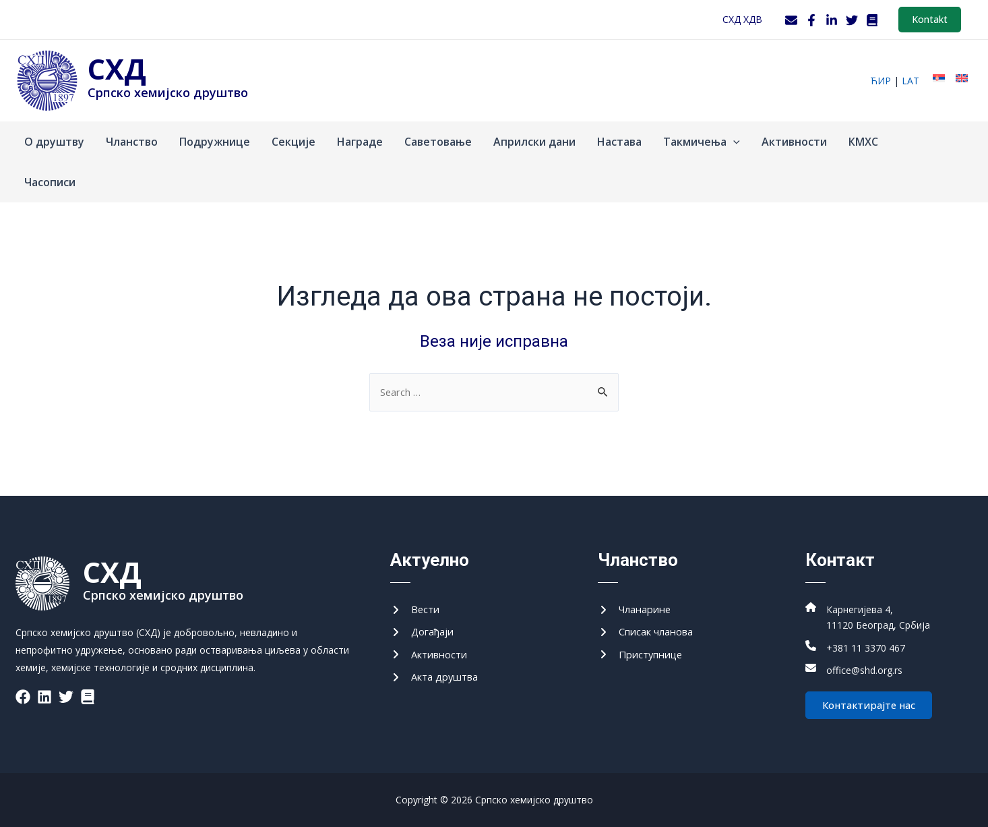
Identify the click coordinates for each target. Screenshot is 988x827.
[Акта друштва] (438, 675)
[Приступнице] (644, 651)
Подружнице (214, 141)
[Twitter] (852, 20)
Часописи (49, 182)
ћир (880, 80)
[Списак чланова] (650, 627)
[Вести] (416, 603)
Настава (619, 141)
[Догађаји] (424, 627)
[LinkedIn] (832, 20)
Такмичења (701, 141)
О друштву (54, 141)
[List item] (23, 690)
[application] (733, 141)
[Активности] (432, 651)
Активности (794, 141)
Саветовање (438, 141)
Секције (293, 141)
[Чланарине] (638, 603)
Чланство (132, 141)
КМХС (863, 141)
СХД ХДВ (742, 19)
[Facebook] (811, 20)
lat (910, 80)
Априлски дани (534, 141)
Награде (360, 141)
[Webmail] (791, 20)
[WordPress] (872, 20)
